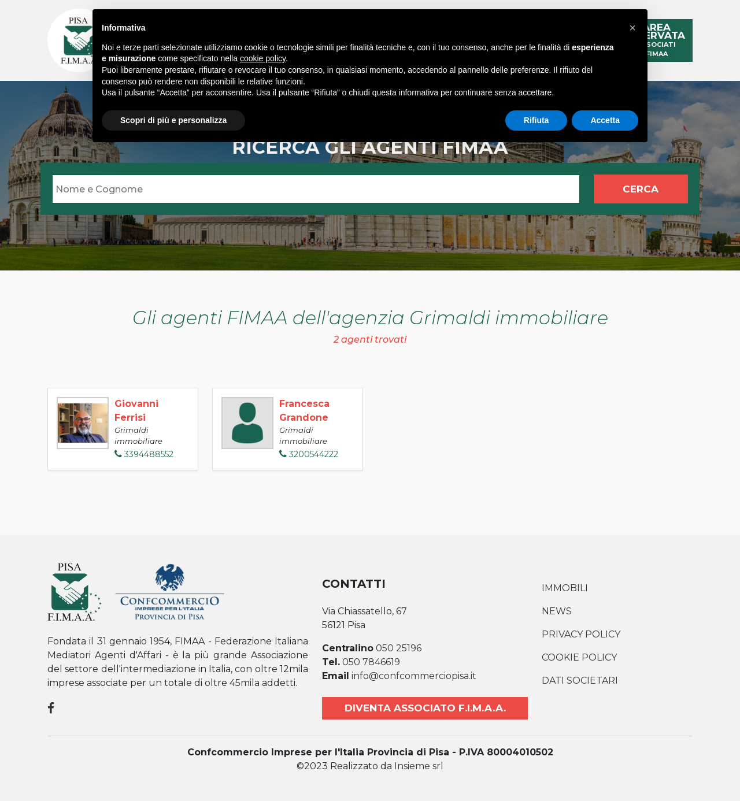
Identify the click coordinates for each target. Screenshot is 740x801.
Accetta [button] (605, 120)
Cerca (640, 189)
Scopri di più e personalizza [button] (173, 120)
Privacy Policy (581, 634)
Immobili (565, 588)
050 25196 (398, 648)
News (557, 611)
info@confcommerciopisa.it (414, 675)
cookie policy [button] (263, 58)
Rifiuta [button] (536, 120)
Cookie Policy (579, 657)
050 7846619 (371, 662)
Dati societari (580, 680)
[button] (632, 27)
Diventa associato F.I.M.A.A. (425, 708)
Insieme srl (418, 766)
